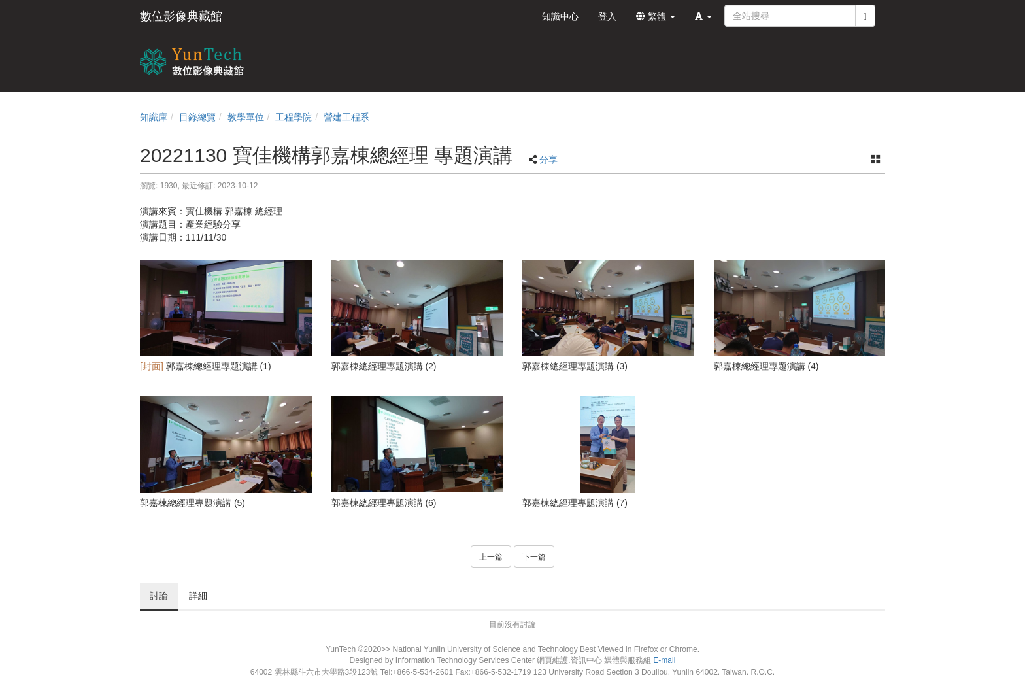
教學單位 (245, 117)
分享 (548, 159)
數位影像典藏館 (181, 16)
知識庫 (153, 117)
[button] (703, 16)
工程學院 (293, 117)
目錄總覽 (197, 117)
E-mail (664, 660)
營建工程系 (346, 117)
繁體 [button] (655, 16)
